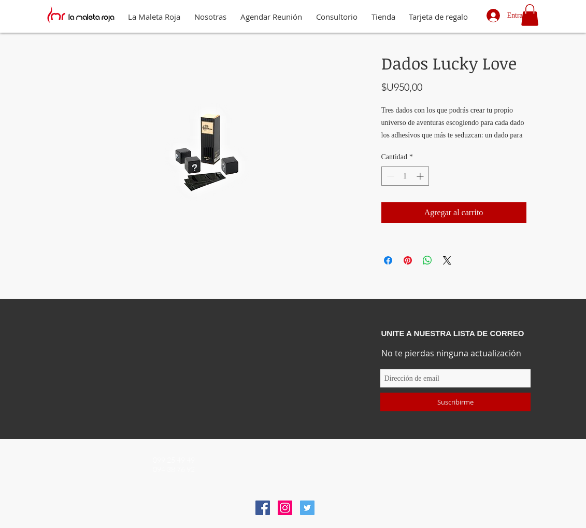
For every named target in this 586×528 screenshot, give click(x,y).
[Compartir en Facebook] (388, 260)
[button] (530, 15)
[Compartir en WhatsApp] (427, 260)
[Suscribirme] (455, 402)
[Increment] (421, 176)
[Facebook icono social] (262, 508)
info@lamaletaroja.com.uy (297, 461)
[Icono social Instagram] (285, 508)
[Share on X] (447, 260)
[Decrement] (389, 176)
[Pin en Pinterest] (408, 260)
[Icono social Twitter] (307, 508)
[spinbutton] (405, 176)
